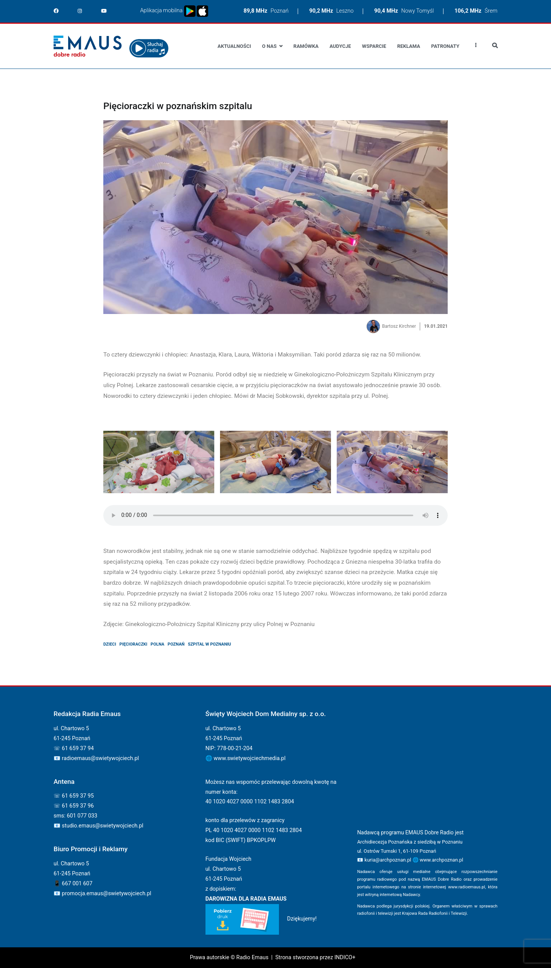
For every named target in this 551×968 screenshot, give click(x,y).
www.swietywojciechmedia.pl (249, 758)
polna (158, 644)
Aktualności (234, 46)
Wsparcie (374, 46)
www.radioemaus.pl (466, 887)
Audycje (340, 46)
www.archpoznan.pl (441, 860)
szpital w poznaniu (209, 644)
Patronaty (445, 46)
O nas (269, 46)
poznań (176, 644)
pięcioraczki (133, 644)
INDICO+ (344, 957)
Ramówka (306, 46)
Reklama (408, 46)
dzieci (109, 644)
